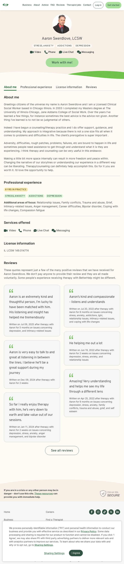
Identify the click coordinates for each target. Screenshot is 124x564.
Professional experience (36, 87)
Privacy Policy (88, 531)
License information (69, 87)
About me (10, 87)
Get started (113, 5)
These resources (43, 493)
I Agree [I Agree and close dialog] (76, 553)
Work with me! (62, 63)
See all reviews (62, 451)
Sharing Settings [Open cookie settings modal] (54, 553)
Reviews (91, 87)
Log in (98, 5)
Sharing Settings (44, 545)
